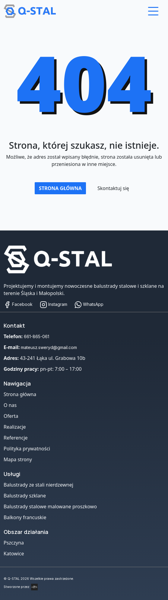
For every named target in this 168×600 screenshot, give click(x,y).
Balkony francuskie (25, 517)
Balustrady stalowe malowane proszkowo (50, 506)
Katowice (14, 553)
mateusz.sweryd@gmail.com (49, 347)
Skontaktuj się (113, 188)
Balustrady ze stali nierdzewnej (38, 484)
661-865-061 (36, 336)
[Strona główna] (63, 259)
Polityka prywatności (27, 448)
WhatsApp (88, 304)
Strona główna (60, 188)
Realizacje (15, 427)
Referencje (16, 437)
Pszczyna (14, 542)
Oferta (11, 416)
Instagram (53, 304)
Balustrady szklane (25, 495)
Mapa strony (18, 459)
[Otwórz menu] (153, 11)
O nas (10, 405)
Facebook (18, 304)
